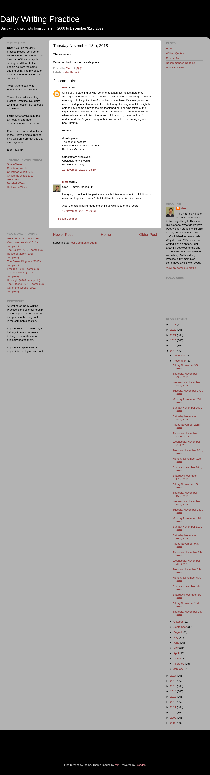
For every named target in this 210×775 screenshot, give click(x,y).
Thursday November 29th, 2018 (185, 375)
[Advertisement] (25, 210)
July (176, 637)
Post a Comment (68, 218)
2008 (173, 722)
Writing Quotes (175, 53)
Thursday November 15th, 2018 (185, 494)
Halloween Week (17, 187)
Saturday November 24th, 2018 (185, 418)
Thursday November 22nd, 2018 (185, 435)
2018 (173, 350)
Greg (65, 87)
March (177, 658)
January (178, 668)
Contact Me (173, 58)
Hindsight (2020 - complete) (23, 280)
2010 (173, 712)
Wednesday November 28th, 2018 (186, 384)
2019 (173, 345)
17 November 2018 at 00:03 (79, 210)
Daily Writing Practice (40, 19)
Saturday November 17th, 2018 (185, 477)
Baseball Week (16, 183)
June (176, 642)
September (180, 626)
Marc (65, 181)
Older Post (148, 234)
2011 (173, 707)
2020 (173, 340)
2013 (173, 696)
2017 (173, 675)
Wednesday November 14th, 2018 (186, 503)
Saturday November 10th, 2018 (185, 537)
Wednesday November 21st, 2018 (186, 443)
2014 (173, 691)
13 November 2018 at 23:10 (79, 169)
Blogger (140, 764)
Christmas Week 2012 (20, 171)
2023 (173, 324)
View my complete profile (181, 267)
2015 (173, 686)
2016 (173, 680)
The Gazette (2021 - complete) (25, 283)
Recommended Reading (180, 62)
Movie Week (14, 179)
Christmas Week (17, 168)
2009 (173, 717)
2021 (173, 335)
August (178, 632)
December (180, 355)
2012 (173, 701)
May (176, 647)
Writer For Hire (175, 67)
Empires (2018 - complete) (23, 268)
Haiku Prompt (71, 72)
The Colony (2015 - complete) (25, 249)
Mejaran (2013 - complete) (23, 238)
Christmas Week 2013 (20, 175)
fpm (117, 764)
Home (106, 234)
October (178, 621)
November (180, 360)
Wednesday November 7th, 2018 (186, 562)
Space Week (14, 164)
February (179, 663)
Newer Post (63, 234)
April (176, 653)
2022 (173, 329)
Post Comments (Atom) (84, 242)
